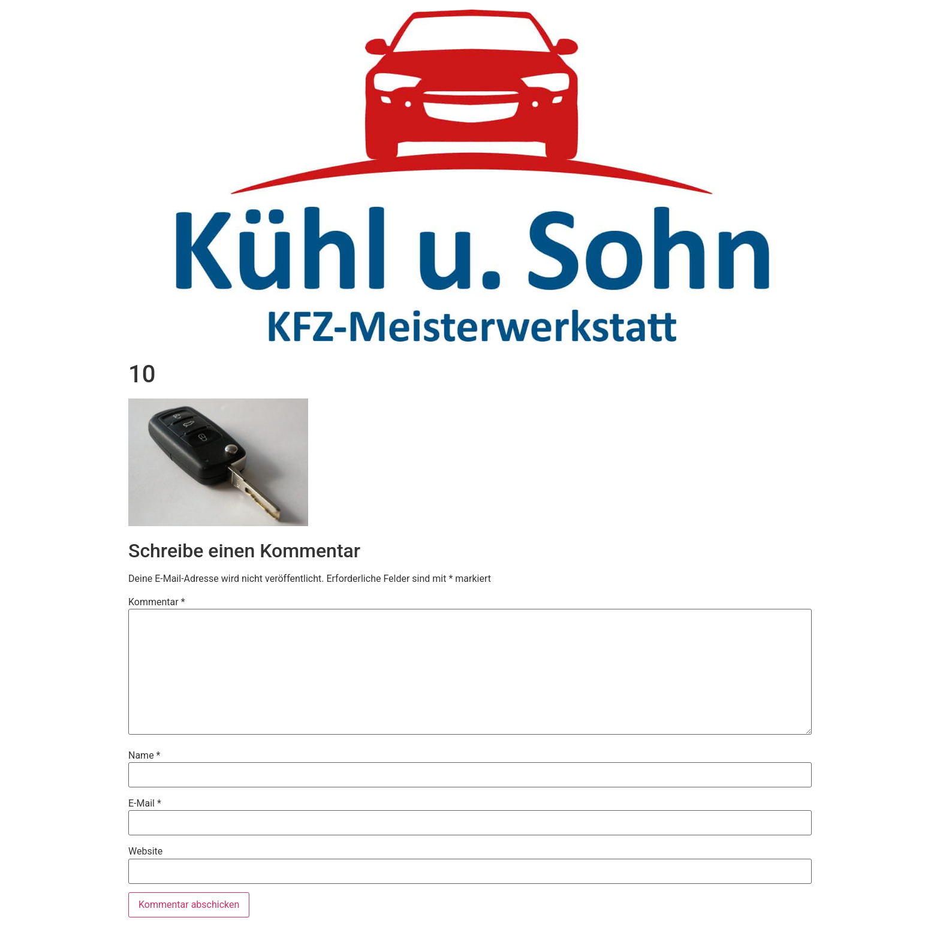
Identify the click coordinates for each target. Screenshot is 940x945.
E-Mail (144, 803)
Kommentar (156, 602)
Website (145, 851)
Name (144, 755)
